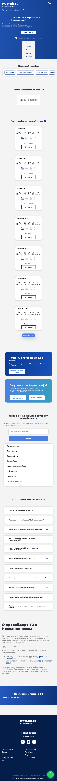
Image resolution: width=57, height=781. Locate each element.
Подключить (28, 32)
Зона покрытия (30, 758)
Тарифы (4, 752)
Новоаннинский (8, 6)
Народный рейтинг (31, 749)
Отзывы (4, 755)
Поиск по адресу (7, 749)
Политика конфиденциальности (37, 775)
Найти (28, 438)
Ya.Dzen (34, 742)
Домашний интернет (25, 72)
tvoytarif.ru (10, 3)
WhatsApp (23, 742)
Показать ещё (28, 335)
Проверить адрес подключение (30, 38)
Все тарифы (10, 72)
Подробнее (28, 147)
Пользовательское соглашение (19, 775)
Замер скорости (7, 758)
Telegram (28, 742)
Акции (27, 755)
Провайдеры (29, 752)
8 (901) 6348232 (29, 733)
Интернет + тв (41, 72)
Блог (3, 760)
